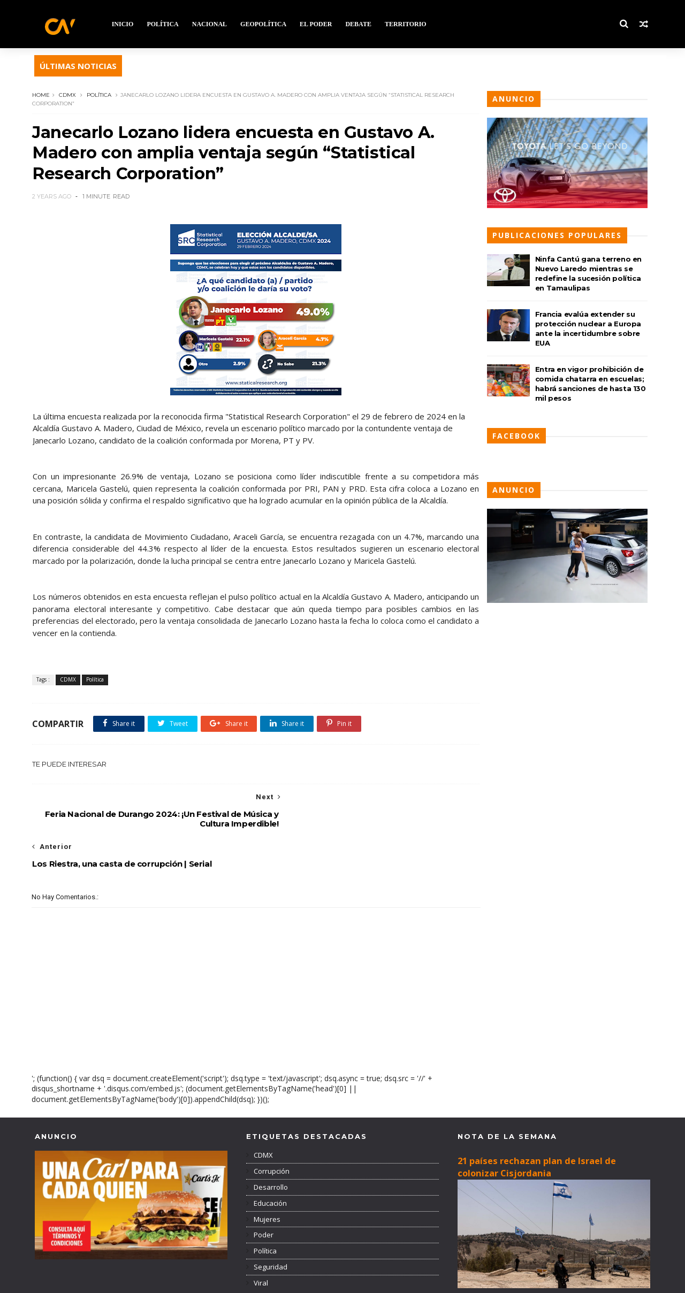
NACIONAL (211, 24)
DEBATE (360, 24)
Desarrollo (270, 1148)
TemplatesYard (113, 1279)
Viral (260, 1244)
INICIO (124, 24)
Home (43, 94)
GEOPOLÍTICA (265, 24)
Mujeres (266, 1180)
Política (101, 94)
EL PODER (317, 24)
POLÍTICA (164, 24)
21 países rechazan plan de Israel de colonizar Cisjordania (537, 1129)
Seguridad (269, 1228)
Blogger (201, 1279)
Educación (269, 1164)
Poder (262, 1197)
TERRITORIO (407, 24)
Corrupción (271, 1132)
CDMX (70, 94)
